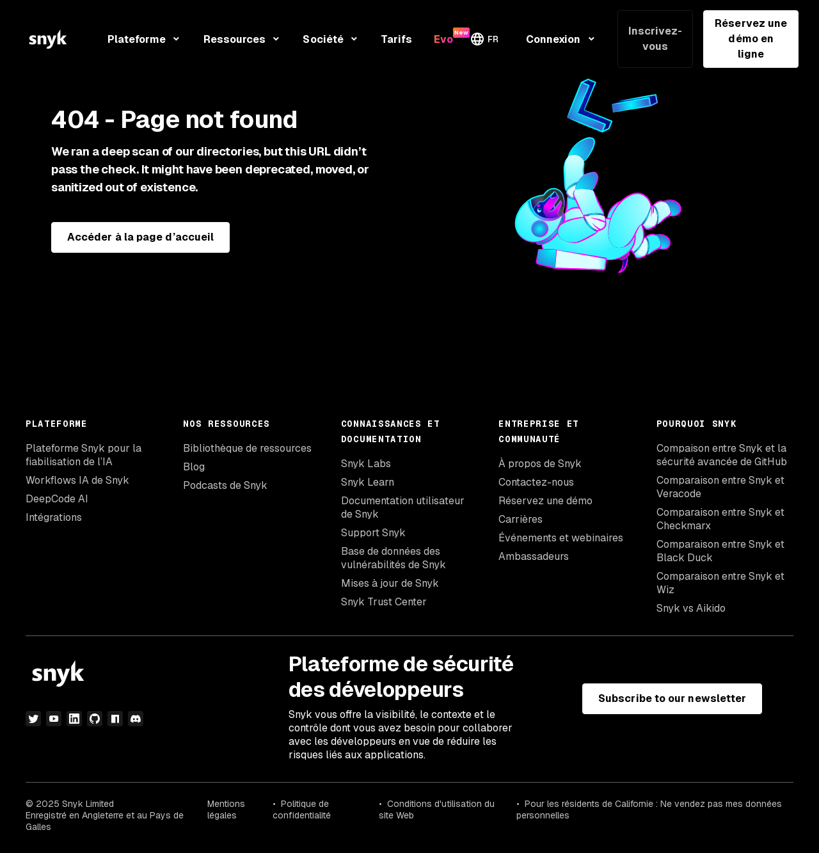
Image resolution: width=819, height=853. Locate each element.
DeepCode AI (57, 499)
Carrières (520, 519)
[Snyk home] (48, 39)
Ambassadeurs (533, 556)
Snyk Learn (367, 482)
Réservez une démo (545, 500)
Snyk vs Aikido (691, 608)
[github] (94, 718)
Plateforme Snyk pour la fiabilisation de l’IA (83, 455)
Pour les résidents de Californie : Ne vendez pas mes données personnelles (649, 809)
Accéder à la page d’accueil (140, 237)
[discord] (135, 718)
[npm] (115, 718)
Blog (194, 467)
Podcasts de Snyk (225, 485)
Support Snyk (373, 532)
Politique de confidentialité (302, 809)
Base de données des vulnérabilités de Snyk (393, 558)
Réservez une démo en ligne (751, 39)
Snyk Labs (366, 463)
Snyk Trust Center (384, 602)
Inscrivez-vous (655, 38)
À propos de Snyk (540, 463)
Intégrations (54, 517)
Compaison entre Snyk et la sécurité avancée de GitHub (721, 455)
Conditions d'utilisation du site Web (437, 809)
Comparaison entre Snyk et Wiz (720, 583)
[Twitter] (33, 718)
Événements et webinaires (560, 538)
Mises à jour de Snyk (390, 583)
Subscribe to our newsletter (672, 698)
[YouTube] (53, 718)
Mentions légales (226, 809)
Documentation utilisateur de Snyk (403, 507)
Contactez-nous (536, 482)
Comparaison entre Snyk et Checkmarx (720, 519)
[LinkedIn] (74, 718)
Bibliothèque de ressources (247, 448)
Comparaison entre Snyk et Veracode (720, 487)
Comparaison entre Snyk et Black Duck (720, 551)
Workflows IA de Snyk (77, 480)
